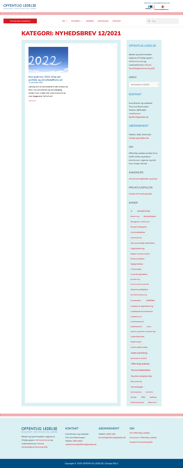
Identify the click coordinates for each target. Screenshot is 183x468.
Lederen (90, 21)
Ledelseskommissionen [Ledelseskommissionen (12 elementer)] (142, 311)
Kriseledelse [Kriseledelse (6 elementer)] (135, 300)
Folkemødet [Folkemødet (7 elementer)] (136, 269)
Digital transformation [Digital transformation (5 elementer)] (140, 254)
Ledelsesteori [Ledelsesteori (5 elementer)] (136, 327)
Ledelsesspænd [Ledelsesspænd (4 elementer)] (137, 321)
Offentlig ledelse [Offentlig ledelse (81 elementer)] (140, 363)
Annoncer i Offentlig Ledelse (143, 437)
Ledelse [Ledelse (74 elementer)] (150, 300)
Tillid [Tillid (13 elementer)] (143, 397)
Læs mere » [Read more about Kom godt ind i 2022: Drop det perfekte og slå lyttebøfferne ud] (32, 101)
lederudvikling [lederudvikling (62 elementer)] (139, 353)
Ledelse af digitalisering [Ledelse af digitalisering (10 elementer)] (142, 306)
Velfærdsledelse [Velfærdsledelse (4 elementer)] (137, 402)
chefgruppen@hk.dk (139, 138)
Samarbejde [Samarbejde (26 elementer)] (137, 387)
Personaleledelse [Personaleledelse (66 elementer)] (140, 370)
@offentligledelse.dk (138, 117)
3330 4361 (110, 434)
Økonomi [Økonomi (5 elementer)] (152, 402)
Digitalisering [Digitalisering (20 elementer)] (137, 248)
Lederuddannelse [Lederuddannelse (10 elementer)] (139, 347)
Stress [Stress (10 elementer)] (133, 397)
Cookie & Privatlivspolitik (140, 194)
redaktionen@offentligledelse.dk (81, 444)
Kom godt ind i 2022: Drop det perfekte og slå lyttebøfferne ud (45, 78)
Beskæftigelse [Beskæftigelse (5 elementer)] (150, 216)
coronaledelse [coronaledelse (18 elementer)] (138, 232)
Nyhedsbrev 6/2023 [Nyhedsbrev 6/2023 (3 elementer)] (138, 358)
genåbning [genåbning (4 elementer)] (135, 279)
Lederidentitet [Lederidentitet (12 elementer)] (137, 336)
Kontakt (117, 21)
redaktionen (135, 113)
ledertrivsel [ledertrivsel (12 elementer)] (136, 342)
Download (103, 21)
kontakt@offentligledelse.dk (112, 437)
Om (64, 21)
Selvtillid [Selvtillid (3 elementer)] (149, 392)
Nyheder (76, 21)
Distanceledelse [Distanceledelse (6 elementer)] (137, 259)
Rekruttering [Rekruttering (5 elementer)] (136, 381)
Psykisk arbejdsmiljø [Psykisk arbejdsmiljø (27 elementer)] (141, 376)
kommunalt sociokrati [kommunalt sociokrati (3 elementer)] (139, 284)
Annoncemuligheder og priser (143, 179)
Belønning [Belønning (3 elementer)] (134, 216)
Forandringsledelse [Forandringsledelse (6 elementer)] (138, 274)
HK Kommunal (43, 440)
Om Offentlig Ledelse (140, 433)
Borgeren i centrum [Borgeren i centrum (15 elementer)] (140, 221)
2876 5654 (78, 441)
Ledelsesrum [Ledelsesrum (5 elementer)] (136, 317)
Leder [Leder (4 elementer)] (148, 327)
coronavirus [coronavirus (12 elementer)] (136, 238)
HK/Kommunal (136, 61)
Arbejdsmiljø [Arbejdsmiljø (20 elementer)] (143, 211)
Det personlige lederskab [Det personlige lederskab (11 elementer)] (143, 243)
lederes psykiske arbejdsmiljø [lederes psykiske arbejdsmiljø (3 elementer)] (143, 331)
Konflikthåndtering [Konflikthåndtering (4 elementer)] (138, 295)
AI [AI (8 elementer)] (131, 211)
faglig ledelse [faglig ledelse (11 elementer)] (137, 264)
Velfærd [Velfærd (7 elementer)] (153, 397)
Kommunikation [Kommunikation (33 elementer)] (139, 289)
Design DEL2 (112, 463)
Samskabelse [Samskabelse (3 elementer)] (136, 392)
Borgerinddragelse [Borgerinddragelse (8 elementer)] (139, 227)
